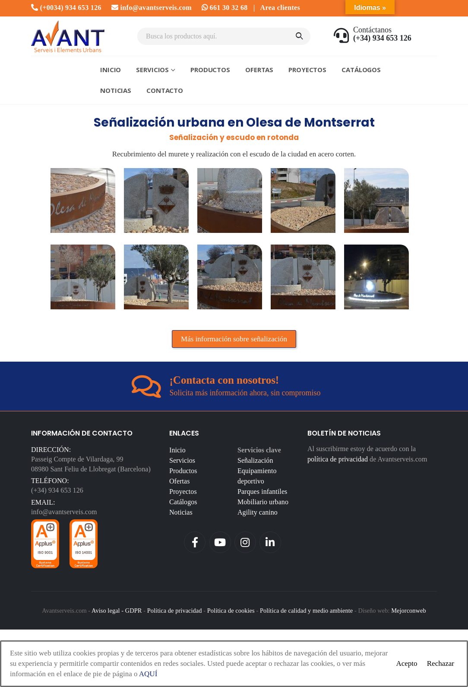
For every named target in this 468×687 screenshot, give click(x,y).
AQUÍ (148, 674)
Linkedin (270, 542)
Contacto (164, 90)
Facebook (195, 542)
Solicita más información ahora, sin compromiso (245, 392)
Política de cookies (231, 610)
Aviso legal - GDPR (117, 610)
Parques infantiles (262, 491)
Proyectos (307, 69)
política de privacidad (337, 459)
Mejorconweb (408, 610)
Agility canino (257, 512)
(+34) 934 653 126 (57, 490)
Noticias (115, 90)
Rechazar (440, 663)
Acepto (406, 663)
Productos (210, 69)
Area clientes (280, 7)
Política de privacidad (174, 610)
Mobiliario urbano (262, 502)
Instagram (245, 542)
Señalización (255, 460)
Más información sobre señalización (234, 339)
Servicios (152, 69)
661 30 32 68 (225, 7)
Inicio (110, 69)
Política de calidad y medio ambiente (306, 610)
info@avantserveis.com (151, 7)
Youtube (220, 542)
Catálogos (361, 69)
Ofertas (259, 69)
